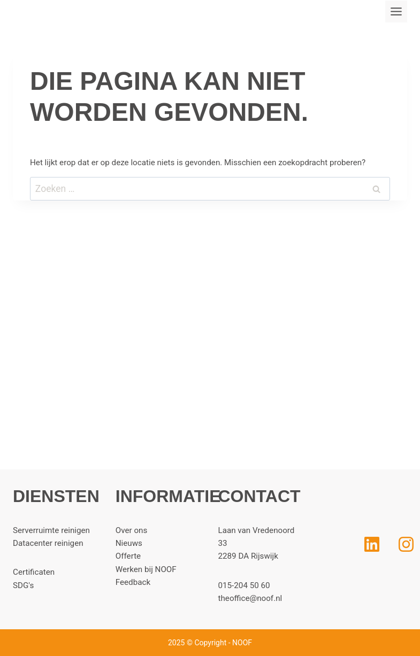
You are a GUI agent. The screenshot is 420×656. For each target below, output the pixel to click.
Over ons (132, 530)
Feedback (133, 582)
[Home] (363, 505)
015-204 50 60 (244, 585)
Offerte (128, 556)
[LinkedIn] (350, 544)
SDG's (23, 585)
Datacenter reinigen (48, 543)
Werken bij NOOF (146, 569)
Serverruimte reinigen (51, 530)
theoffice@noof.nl (250, 598)
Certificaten (34, 572)
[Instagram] (406, 544)
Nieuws (129, 543)
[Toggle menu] (396, 11)
